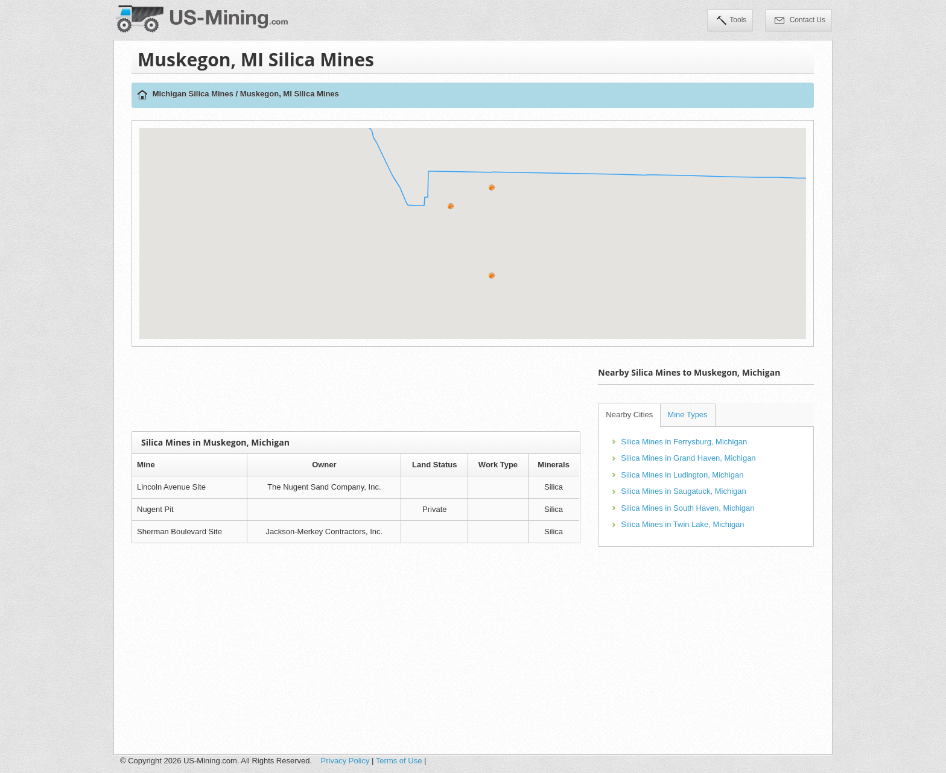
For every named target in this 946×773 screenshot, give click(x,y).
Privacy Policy (345, 760)
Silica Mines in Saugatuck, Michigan (683, 491)
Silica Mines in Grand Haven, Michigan (688, 457)
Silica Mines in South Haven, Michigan (687, 508)
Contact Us (800, 21)
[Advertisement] (356, 389)
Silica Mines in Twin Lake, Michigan (682, 524)
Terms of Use (399, 760)
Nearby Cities (629, 414)
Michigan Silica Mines (193, 93)
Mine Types (687, 414)
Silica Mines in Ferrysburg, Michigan (684, 441)
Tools (731, 21)
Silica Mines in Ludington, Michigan (682, 474)
